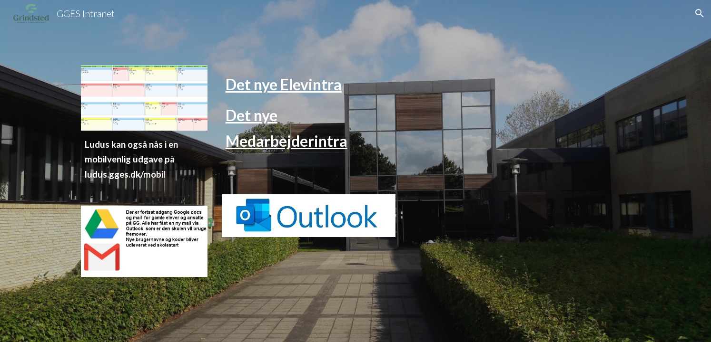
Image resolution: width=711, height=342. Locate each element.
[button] (699, 13)
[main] (144, 168)
